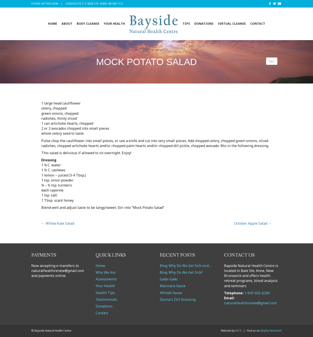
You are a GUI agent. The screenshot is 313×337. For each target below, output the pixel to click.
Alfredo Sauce (171, 292)
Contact (257, 23)
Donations (203, 23)
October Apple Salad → (253, 223)
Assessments (106, 279)
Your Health (114, 23)
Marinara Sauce (173, 285)
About (67, 23)
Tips (186, 23)
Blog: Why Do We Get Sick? (181, 272)
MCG (238, 330)
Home (52, 23)
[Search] (271, 61)
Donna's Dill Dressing (178, 299)
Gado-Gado (169, 279)
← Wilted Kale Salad (57, 223)
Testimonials (106, 299)
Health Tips (105, 292)
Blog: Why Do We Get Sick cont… (185, 265)
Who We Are (106, 272)
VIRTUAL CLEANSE (232, 23)
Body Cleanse (88, 23)
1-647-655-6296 (257, 293)
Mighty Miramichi (271, 330)
